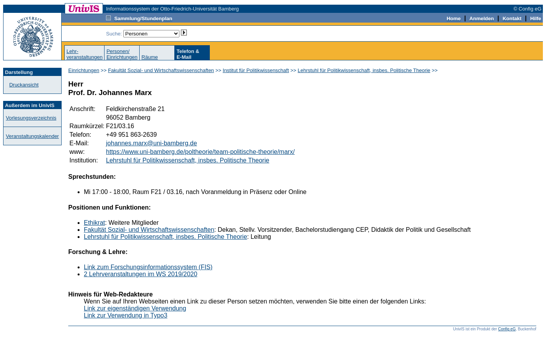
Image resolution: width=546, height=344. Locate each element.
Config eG (507, 329)
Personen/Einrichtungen (122, 54)
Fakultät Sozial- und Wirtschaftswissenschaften (161, 70)
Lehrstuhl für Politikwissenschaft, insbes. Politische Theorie (364, 70)
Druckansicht (24, 85)
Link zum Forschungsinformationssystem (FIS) (148, 267)
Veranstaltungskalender (32, 136)
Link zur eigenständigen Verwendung (135, 308)
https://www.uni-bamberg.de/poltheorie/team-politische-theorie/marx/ (200, 151)
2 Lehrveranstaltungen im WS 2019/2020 (140, 274)
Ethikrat (94, 222)
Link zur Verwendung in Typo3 (125, 315)
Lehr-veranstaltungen (84, 54)
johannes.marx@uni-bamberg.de (151, 143)
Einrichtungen (83, 70)
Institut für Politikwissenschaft (256, 70)
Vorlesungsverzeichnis (31, 118)
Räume (150, 57)
